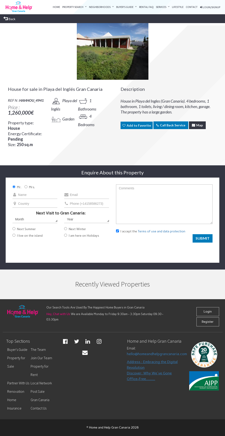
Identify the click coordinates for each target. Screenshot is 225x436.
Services (161, 7)
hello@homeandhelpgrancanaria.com (157, 354)
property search (72, 7)
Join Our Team (41, 358)
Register (208, 322)
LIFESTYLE (178, 7)
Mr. (17, 187)
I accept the (150, 231)
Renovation (15, 391)
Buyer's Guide (124, 7)
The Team (38, 349)
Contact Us (38, 408)
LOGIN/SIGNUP (210, 7)
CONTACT (192, 7)
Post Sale (38, 391)
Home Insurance (14, 403)
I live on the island (27, 236)
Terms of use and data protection (161, 231)
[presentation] (150, 246)
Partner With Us (18, 383)
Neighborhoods (100, 7)
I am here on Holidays (81, 236)
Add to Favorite (136, 125)
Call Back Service (170, 125)
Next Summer (24, 229)
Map (197, 125)
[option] (112, 51)
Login (207, 311)
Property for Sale (16, 362)
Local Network (41, 383)
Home (56, 7)
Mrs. (29, 187)
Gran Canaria (40, 399)
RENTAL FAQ (146, 7)
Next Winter (75, 229)
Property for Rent (39, 370)
